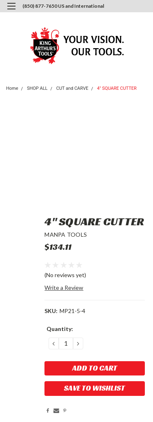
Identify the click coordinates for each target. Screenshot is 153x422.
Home (12, 88)
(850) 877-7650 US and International (63, 6)
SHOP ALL (37, 88)
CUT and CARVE (72, 88)
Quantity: (60, 328)
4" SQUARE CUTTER (117, 88)
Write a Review (63, 287)
